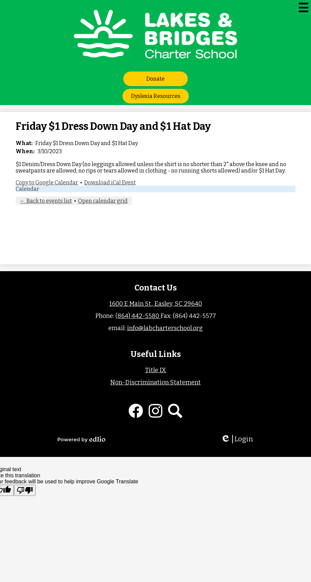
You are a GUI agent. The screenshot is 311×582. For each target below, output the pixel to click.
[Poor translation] (25, 490)
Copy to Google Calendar (47, 182)
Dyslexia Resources (155, 96)
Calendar (27, 189)
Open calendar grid (103, 201)
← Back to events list (46, 201)
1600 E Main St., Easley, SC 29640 (155, 303)
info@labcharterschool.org (165, 328)
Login (237, 439)
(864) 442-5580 (138, 316)
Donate (155, 79)
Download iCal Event (110, 182)
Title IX (155, 370)
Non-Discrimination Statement (155, 382)
